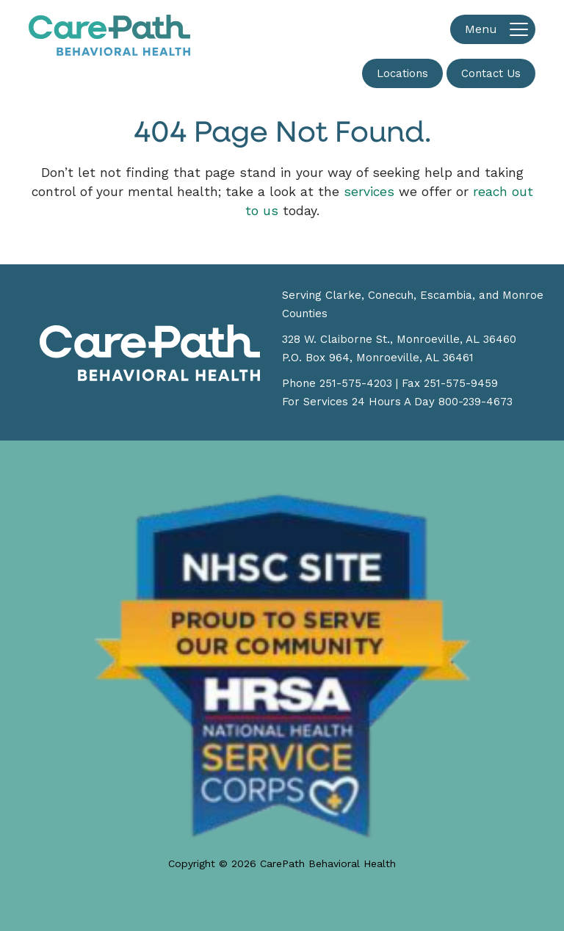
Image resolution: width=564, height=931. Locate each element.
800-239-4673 (475, 401)
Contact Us (491, 73)
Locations (402, 73)
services (369, 191)
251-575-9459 (461, 383)
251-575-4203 (355, 383)
